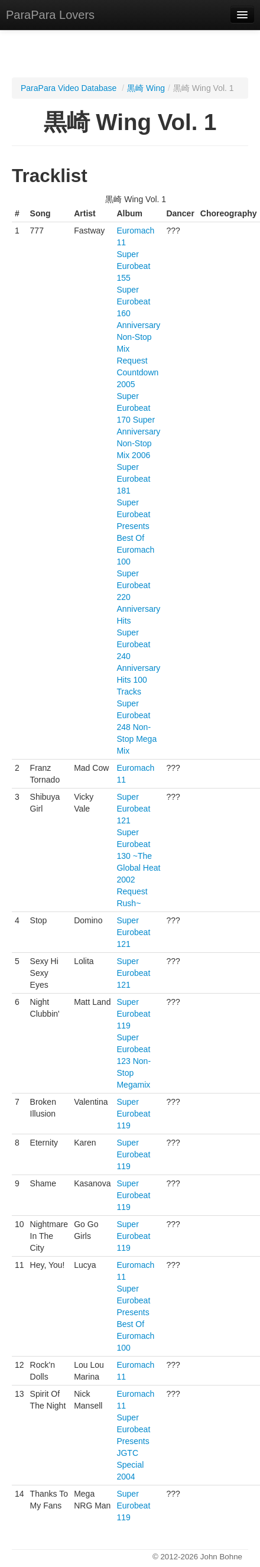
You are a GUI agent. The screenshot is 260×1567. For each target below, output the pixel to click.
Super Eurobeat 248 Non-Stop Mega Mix (136, 727)
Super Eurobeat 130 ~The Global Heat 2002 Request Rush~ (138, 868)
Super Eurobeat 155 (133, 266)
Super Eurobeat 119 (133, 1013)
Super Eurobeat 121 (133, 808)
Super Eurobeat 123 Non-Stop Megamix (133, 1061)
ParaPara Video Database (68, 88)
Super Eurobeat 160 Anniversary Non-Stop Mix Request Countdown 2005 (138, 337)
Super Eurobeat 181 (133, 478)
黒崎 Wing (146, 88)
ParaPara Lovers (50, 14)
